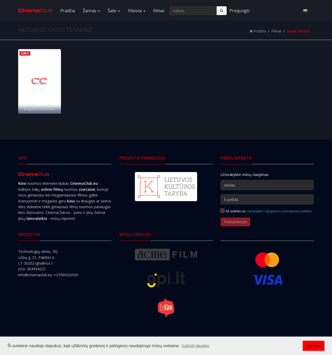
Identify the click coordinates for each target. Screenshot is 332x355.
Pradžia (67, 11)
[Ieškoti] (222, 10)
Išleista (136, 11)
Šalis (114, 11)
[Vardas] (267, 185)
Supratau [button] (313, 345)
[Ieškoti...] (193, 10)
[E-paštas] (267, 199)
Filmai (158, 11)
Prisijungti (239, 11)
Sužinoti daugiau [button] (195, 345)
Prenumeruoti (235, 221)
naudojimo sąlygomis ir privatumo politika (279, 211)
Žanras (91, 11)
